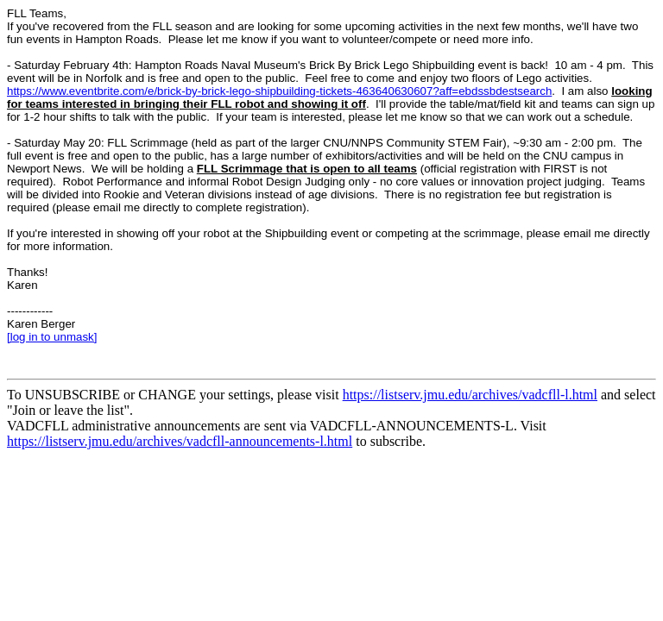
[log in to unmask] (52, 336)
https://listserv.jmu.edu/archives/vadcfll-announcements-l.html (179, 441)
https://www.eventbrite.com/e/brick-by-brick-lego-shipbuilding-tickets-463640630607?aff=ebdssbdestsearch (279, 91)
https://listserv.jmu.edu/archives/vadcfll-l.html (470, 394)
